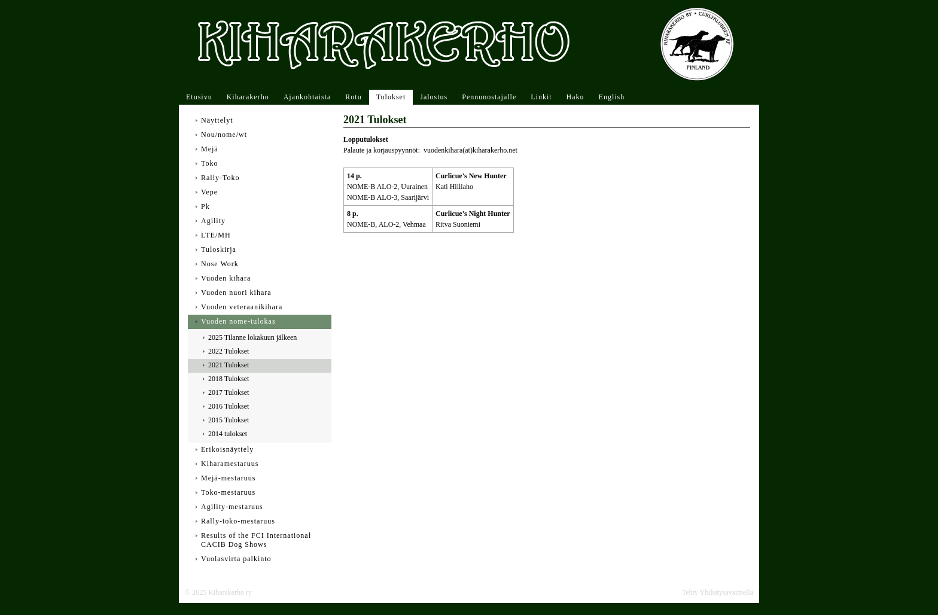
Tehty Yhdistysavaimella (717, 592)
